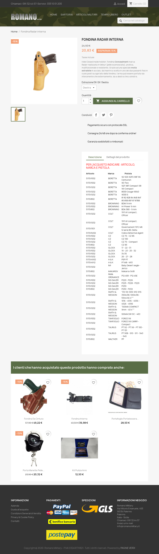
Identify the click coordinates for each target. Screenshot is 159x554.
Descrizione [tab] (95, 157)
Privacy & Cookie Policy (22, 517)
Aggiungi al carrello (113, 101)
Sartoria (67, 14)
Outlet (126, 14)
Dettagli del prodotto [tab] (118, 157)
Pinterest (111, 115)
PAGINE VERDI (128, 548)
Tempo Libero (109, 14)
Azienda (15, 505)
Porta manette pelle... (34, 470)
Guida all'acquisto (20, 509)
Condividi (96, 115)
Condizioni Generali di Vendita (26, 513)
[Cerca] (132, 20)
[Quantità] (85, 101)
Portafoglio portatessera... (125, 418)
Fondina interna (79, 418)
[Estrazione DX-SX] (89, 87)
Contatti (15, 521)
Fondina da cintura (33, 418)
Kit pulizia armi (79, 470)
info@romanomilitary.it (128, 526)
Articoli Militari (86, 14)
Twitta (103, 115)
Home (53, 14)
